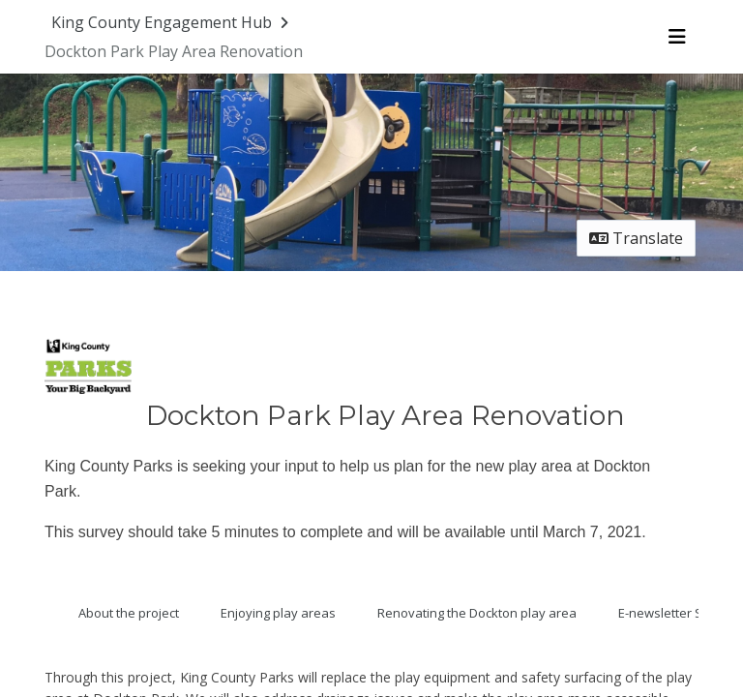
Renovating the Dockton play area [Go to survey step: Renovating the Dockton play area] (477, 612)
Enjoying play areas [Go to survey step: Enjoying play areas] (278, 612)
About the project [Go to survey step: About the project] (128, 612)
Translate (636, 238)
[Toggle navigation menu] (677, 36)
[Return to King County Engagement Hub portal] (171, 22)
